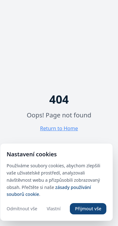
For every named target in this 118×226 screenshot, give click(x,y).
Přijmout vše (88, 209)
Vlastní (53, 209)
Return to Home (59, 128)
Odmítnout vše (22, 209)
